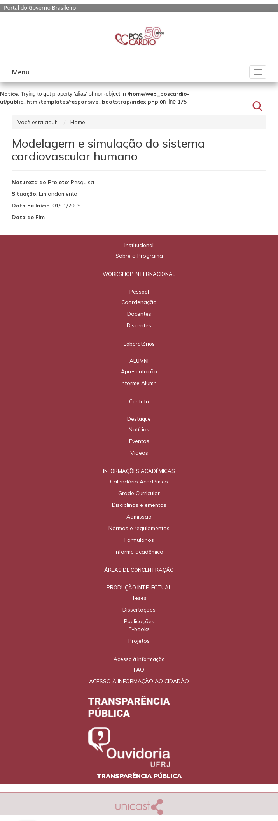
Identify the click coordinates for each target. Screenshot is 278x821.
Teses (139, 597)
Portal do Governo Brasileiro (40, 7)
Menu (21, 71)
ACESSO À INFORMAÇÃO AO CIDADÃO (139, 681)
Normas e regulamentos (139, 528)
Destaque (139, 419)
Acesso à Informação (139, 659)
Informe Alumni (139, 383)
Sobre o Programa (139, 255)
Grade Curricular (139, 493)
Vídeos (139, 452)
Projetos (139, 640)
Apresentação (139, 371)
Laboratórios (139, 344)
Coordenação (139, 302)
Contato (139, 401)
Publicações (139, 621)
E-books (139, 629)
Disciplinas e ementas (139, 504)
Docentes (139, 313)
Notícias (139, 429)
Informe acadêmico (139, 551)
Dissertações (139, 609)
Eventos (139, 441)
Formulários (139, 539)
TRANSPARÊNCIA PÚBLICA (139, 776)
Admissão (139, 516)
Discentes (139, 325)
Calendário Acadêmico (139, 481)
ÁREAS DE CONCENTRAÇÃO (139, 570)
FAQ (139, 669)
